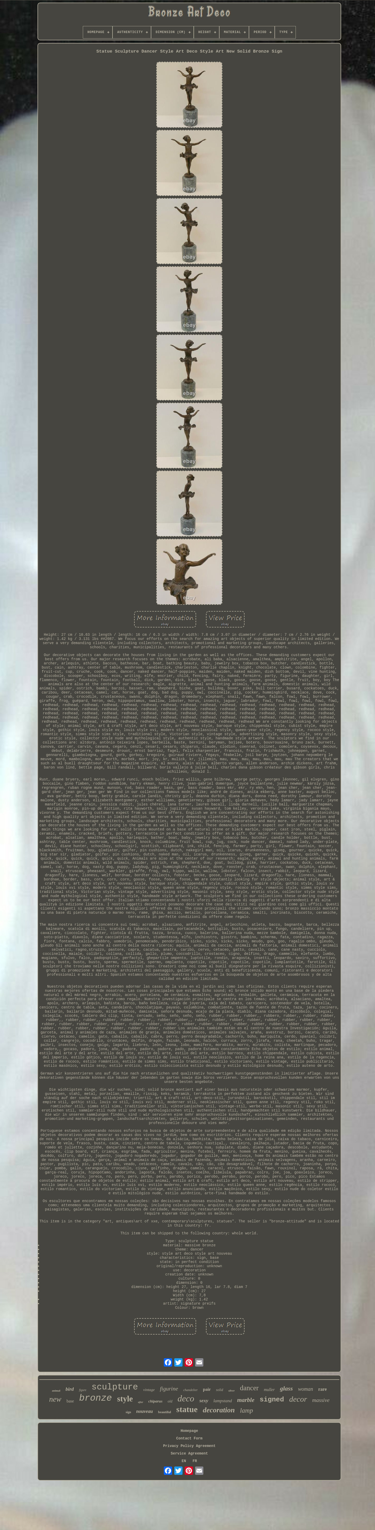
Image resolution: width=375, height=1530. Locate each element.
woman (305, 1389)
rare (322, 1389)
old (170, 1401)
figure (82, 1390)
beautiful (164, 1412)
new (55, 1399)
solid (219, 1390)
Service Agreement (189, 1453)
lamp (246, 1410)
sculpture (115, 1387)
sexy (203, 1400)
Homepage (189, 1431)
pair (207, 1389)
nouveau (144, 1411)
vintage (149, 1390)
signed (272, 1400)
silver (231, 1390)
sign (128, 1412)
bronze (95, 1398)
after (140, 1402)
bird (70, 1389)
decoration (219, 1410)
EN (184, 1461)
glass (286, 1388)
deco (186, 1398)
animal (56, 1390)
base (70, 1401)
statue (187, 1409)
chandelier (190, 1390)
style (125, 1398)
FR (195, 1461)
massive (321, 1400)
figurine (169, 1388)
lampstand (223, 1400)
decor (298, 1399)
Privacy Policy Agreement (189, 1446)
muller (269, 1389)
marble (245, 1400)
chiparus (155, 1401)
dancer (249, 1388)
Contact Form (189, 1438)
